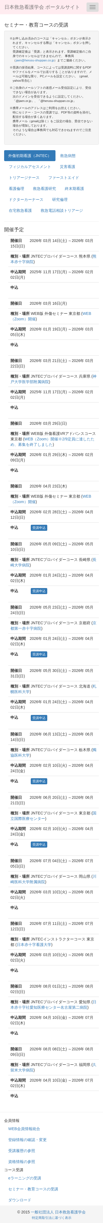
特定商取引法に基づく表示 (51, 1218)
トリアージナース (24, 177)
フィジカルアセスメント (30, 166)
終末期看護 (74, 188)
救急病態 (68, 155)
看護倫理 (16, 188)
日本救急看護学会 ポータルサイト (42, 7)
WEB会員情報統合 (24, 1129)
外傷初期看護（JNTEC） (29, 155)
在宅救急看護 (20, 210)
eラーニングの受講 (24, 1178)
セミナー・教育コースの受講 (33, 1189)
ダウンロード (19, 1200)
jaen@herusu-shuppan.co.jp (35, 60)
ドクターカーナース (26, 199)
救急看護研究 (44, 188)
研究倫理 (60, 199)
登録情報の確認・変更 (27, 1140)
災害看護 (67, 166)
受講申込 (39, 528)
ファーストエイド (63, 177)
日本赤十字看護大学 (34, 944)
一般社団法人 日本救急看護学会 (58, 1212)
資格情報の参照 (21, 1161)
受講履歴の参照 (21, 1150)
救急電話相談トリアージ (62, 210)
